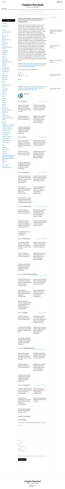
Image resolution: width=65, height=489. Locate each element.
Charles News (5, 50)
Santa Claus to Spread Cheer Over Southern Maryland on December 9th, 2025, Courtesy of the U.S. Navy (24, 108)
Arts (3, 34)
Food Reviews (5, 75)
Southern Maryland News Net (28, 66)
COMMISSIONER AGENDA (55, 74)
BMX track (33, 11)
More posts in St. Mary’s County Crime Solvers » (39, 275)
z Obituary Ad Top (6, 138)
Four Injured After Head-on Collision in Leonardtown (24, 233)
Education (4, 65)
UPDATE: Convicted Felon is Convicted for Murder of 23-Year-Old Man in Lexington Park (40, 223)
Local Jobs (27, 11)
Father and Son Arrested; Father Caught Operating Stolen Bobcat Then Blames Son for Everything (39, 330)
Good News (4, 77)
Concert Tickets (5, 149)
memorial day (5, 88)
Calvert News (5, 43)
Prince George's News (7, 110)
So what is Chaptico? (6, 167)
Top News (4, 121)
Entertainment (5, 67)
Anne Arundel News (6, 32)
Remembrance (5, 112)
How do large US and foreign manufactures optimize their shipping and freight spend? (32, 14)
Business (4, 37)
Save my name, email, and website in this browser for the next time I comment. (32, 455)
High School (4, 79)
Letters (3, 87)
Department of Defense (7, 62)
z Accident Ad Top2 (6, 132)
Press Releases (5, 108)
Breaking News (5, 35)
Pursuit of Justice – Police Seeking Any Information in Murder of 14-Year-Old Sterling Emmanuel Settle (25, 200)
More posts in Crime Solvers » (42, 172)
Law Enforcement (6, 85)
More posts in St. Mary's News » (41, 238)
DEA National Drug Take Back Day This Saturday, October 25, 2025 (24, 410)
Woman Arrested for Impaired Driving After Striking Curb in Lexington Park (39, 391)
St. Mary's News (5, 115)
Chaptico (4, 45)
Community (4, 54)
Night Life (4, 98)
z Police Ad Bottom (6, 140)
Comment (19, 425)
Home (22, 11)
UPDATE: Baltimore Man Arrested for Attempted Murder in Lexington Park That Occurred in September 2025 (24, 179)
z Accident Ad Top (6, 130)
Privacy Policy (5, 165)
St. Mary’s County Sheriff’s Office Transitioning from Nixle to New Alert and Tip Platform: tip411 (40, 178)
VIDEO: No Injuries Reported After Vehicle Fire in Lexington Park (24, 117)
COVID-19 (4, 58)
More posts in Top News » (42, 312)
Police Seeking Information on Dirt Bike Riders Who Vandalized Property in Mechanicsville (24, 190)
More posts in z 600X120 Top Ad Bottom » (40, 349)
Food (3, 73)
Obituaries (4, 102)
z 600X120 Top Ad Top (7, 127)
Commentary (5, 52)
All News (4, 30)
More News (4, 90)
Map (37, 11)
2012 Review (5, 26)
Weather (4, 123)
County (3, 56)
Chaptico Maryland (32, 4)
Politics (3, 106)
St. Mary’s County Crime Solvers (31, 88)
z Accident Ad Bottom (7, 128)
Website (19, 448)
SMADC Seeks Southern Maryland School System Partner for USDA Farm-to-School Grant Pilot (39, 107)
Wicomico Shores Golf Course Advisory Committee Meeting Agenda (56, 31)
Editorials (4, 64)
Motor (3, 92)
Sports (3, 113)
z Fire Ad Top (5, 134)
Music (3, 96)
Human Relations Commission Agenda (56, 61)
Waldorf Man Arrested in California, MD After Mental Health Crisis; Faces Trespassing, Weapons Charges (39, 119)
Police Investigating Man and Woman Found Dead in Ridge (39, 399)
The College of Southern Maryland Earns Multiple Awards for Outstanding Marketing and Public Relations (24, 341)
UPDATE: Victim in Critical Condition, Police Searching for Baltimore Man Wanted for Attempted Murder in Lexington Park (24, 305)
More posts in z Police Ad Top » (41, 385)
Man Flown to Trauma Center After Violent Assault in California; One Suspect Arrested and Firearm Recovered (24, 224)
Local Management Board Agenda (55, 46)
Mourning (4, 94)
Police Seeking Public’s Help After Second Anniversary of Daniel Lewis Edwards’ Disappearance (39, 190)
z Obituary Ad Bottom (7, 136)
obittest (4, 100)
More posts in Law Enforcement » (41, 206)
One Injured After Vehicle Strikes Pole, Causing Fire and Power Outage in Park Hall (24, 329)
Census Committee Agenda (55, 88)
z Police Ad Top (5, 142)
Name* (19, 440)
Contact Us (41, 11)
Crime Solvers (5, 60)
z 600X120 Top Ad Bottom (8, 125)
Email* (19, 444)
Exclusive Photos (6, 69)
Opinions (4, 104)
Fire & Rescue (5, 71)
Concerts (4, 151)
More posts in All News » (43, 101)
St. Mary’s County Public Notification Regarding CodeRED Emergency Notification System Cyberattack (24, 130)
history (3, 81)
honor (3, 83)
